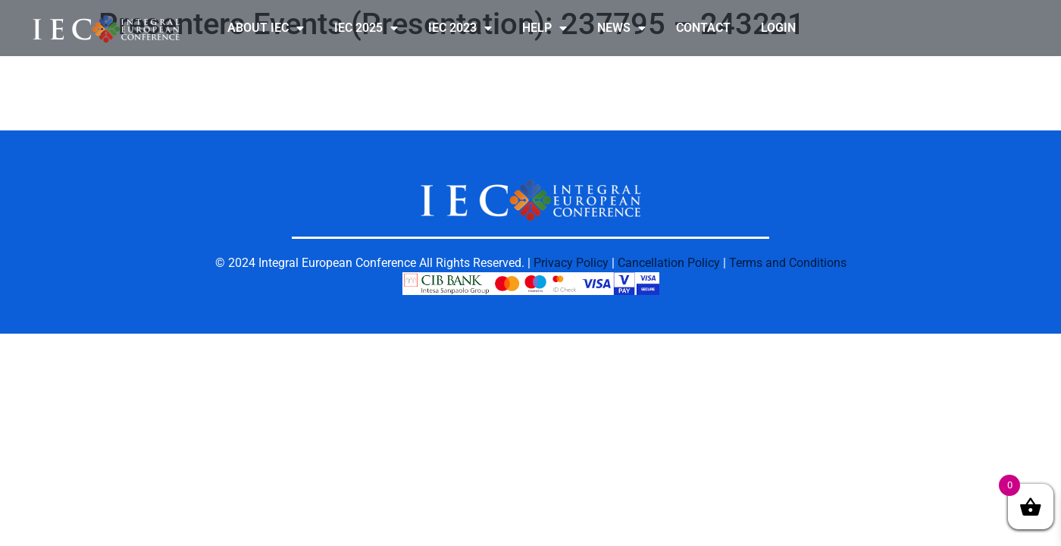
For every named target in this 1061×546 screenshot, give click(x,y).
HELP (544, 28)
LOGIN (778, 27)
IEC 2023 (460, 28)
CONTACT (703, 27)
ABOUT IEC (265, 28)
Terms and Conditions (788, 263)
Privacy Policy (571, 263)
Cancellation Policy (669, 263)
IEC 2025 (366, 28)
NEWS (621, 28)
